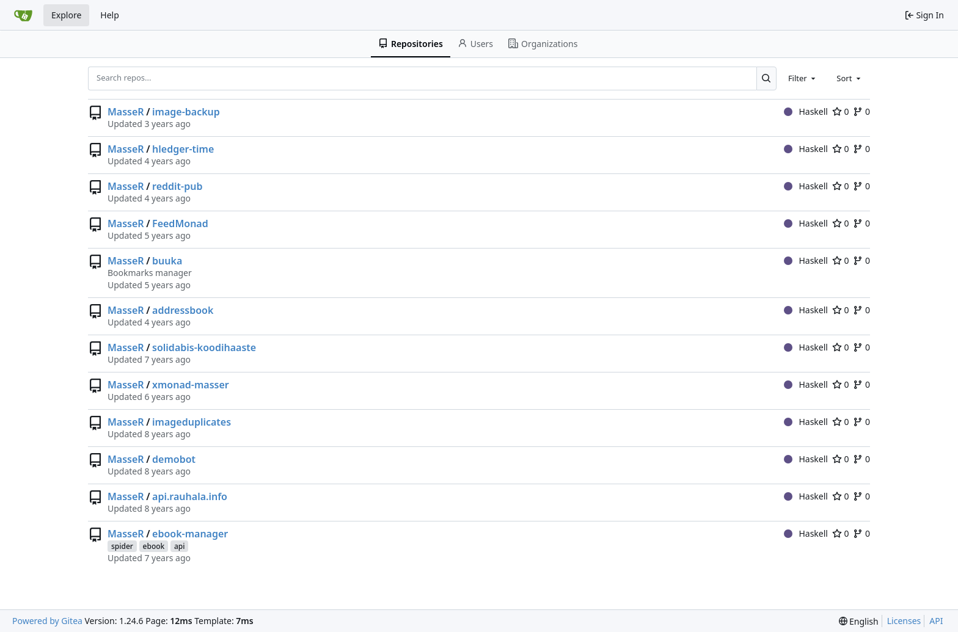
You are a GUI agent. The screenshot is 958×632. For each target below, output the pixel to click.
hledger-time (183, 149)
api (179, 546)
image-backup (186, 112)
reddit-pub (177, 186)
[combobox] (803, 78)
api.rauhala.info (189, 496)
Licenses (904, 621)
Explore (66, 15)
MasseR (126, 112)
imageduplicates (191, 422)
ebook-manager (190, 534)
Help (109, 15)
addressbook (182, 310)
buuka (167, 261)
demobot (174, 459)
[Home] (23, 15)
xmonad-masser (190, 385)
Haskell (806, 111)
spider (122, 546)
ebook (154, 546)
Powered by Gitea (47, 621)
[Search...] (766, 78)
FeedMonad (180, 223)
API (936, 621)
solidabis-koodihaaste (204, 347)
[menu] (859, 621)
